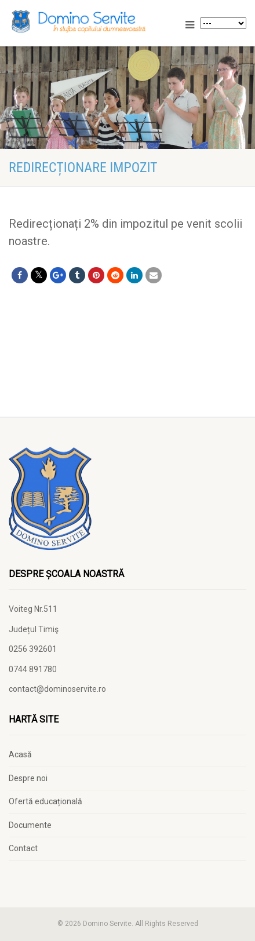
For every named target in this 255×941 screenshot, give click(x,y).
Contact (23, 848)
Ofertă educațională (45, 801)
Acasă (20, 754)
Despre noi (28, 778)
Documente (30, 825)
